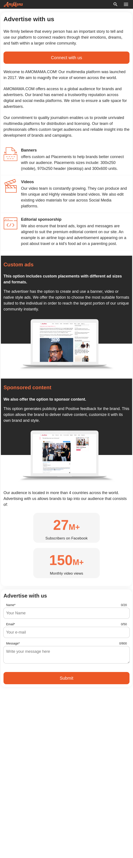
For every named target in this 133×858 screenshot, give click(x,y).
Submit (66, 678)
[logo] (13, 4)
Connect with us (66, 57)
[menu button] (126, 4)
